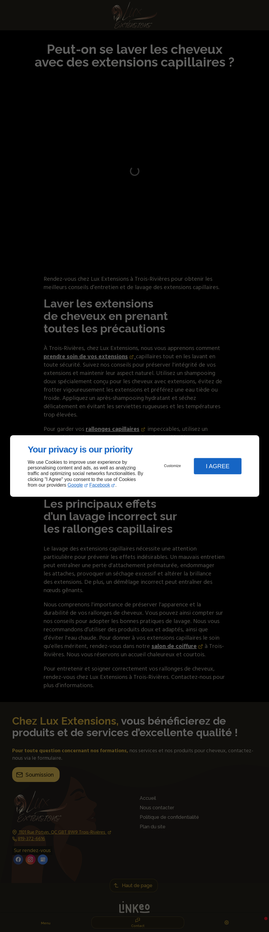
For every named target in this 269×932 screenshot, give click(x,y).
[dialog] (134, 466)
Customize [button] (172, 466)
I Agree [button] (218, 466)
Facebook (99, 485)
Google (75, 485)
